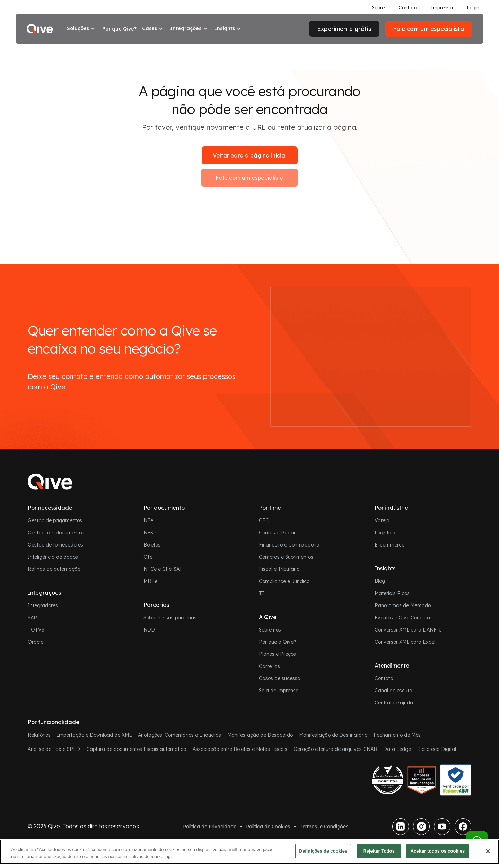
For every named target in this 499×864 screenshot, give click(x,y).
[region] (249, 851)
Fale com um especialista (250, 177)
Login (473, 8)
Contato (408, 8)
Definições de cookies (323, 851)
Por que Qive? (119, 29)
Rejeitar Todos (379, 851)
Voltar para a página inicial (250, 155)
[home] (40, 29)
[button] (82, 29)
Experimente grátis (344, 28)
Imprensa (442, 8)
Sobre (378, 8)
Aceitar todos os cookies (437, 851)
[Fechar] (488, 851)
